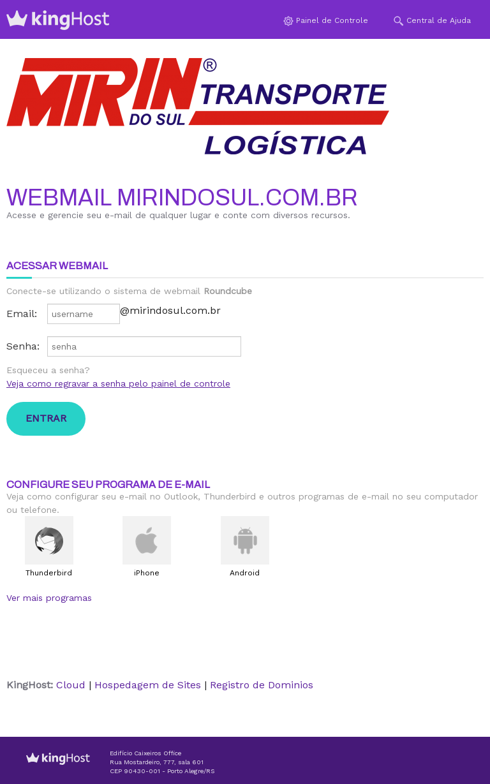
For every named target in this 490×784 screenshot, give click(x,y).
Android (245, 572)
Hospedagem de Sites (147, 685)
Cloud (70, 685)
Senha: (23, 346)
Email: (21, 313)
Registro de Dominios (261, 685)
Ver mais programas (49, 598)
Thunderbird (49, 572)
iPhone (147, 572)
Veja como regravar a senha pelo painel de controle (118, 383)
